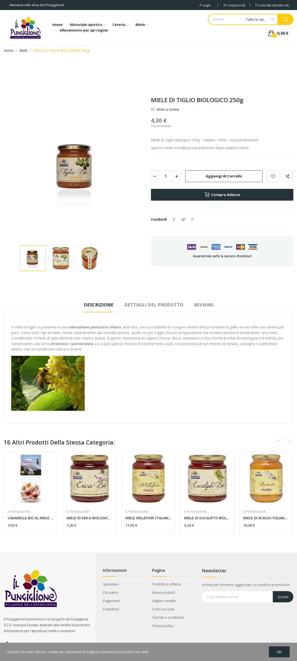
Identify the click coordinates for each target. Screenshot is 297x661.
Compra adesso (222, 195)
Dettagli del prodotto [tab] (153, 305)
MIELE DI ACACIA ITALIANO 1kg (266, 518)
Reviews (203, 305)
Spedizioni (111, 584)
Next (289, 441)
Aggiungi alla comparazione (287, 176)
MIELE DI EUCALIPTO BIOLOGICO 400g (207, 518)
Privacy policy (162, 625)
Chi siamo (110, 592)
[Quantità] (165, 176)
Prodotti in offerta (166, 584)
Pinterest (192, 219)
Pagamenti (111, 600)
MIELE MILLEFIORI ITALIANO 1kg (149, 518)
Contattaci (111, 609)
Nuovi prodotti (163, 592)
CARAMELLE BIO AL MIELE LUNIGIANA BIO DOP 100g (31, 518)
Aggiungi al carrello (224, 175)
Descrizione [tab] (99, 305)
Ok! (279, 652)
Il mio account (163, 609)
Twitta (183, 219)
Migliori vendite (164, 600)
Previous (279, 441)
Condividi (174, 219)
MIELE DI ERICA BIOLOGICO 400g (90, 518)
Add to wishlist (273, 176)
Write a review (167, 109)
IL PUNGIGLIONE (19, 511)
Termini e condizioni (168, 617)
